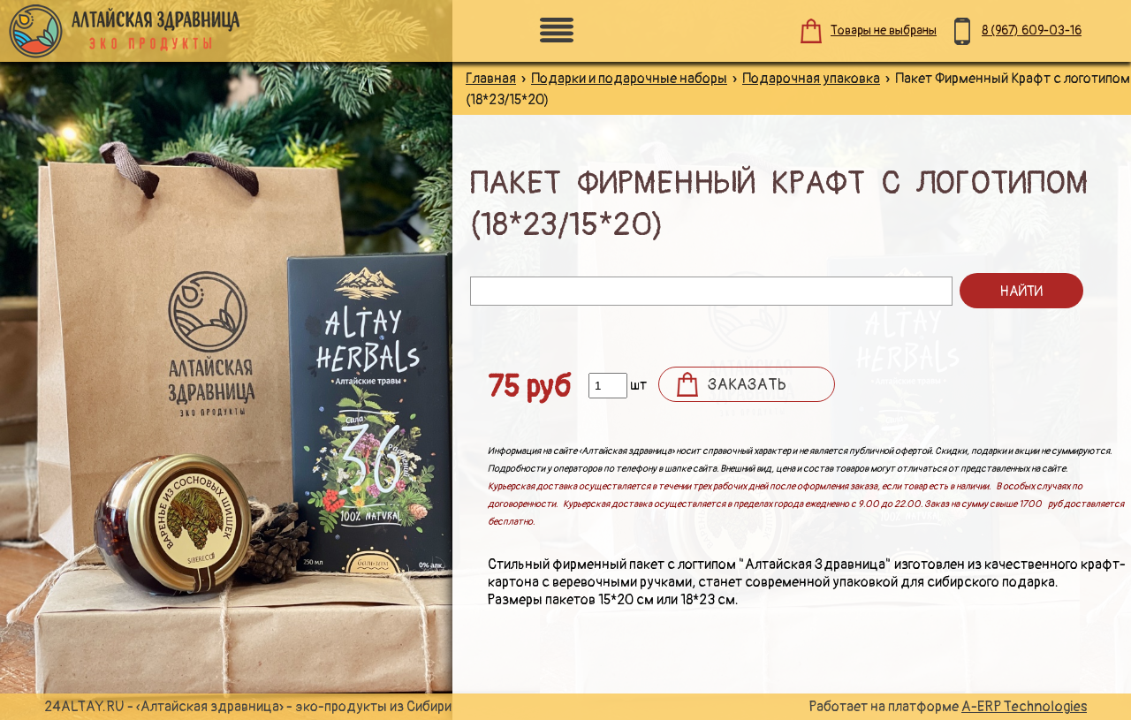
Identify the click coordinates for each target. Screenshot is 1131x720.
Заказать (747, 385)
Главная (491, 78)
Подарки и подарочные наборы (629, 78)
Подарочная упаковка (811, 78)
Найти (1021, 291)
